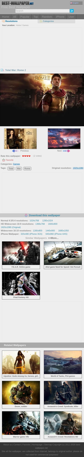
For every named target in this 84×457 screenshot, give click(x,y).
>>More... (53, 238)
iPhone (60, 16)
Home (5, 16)
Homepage (37, 444)
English (74, 3)
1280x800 (37, 231)
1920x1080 (78, 168)
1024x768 (34, 220)
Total (11, 168)
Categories (47, 21)
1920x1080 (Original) (11, 227)
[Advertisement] (42, 47)
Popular (25, 16)
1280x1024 (47, 220)
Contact (17, 444)
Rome (27, 168)
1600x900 (52, 224)
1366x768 (40, 224)
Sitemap (48, 444)
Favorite (9, 160)
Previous (20, 140)
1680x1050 (63, 231)
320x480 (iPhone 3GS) (31, 234)
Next (64, 140)
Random (47, 16)
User (71, 16)
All (14, 16)
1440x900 (50, 231)
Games (26, 25)
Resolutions (10, 21)
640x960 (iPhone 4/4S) (56, 234)
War (19, 168)
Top (36, 16)
